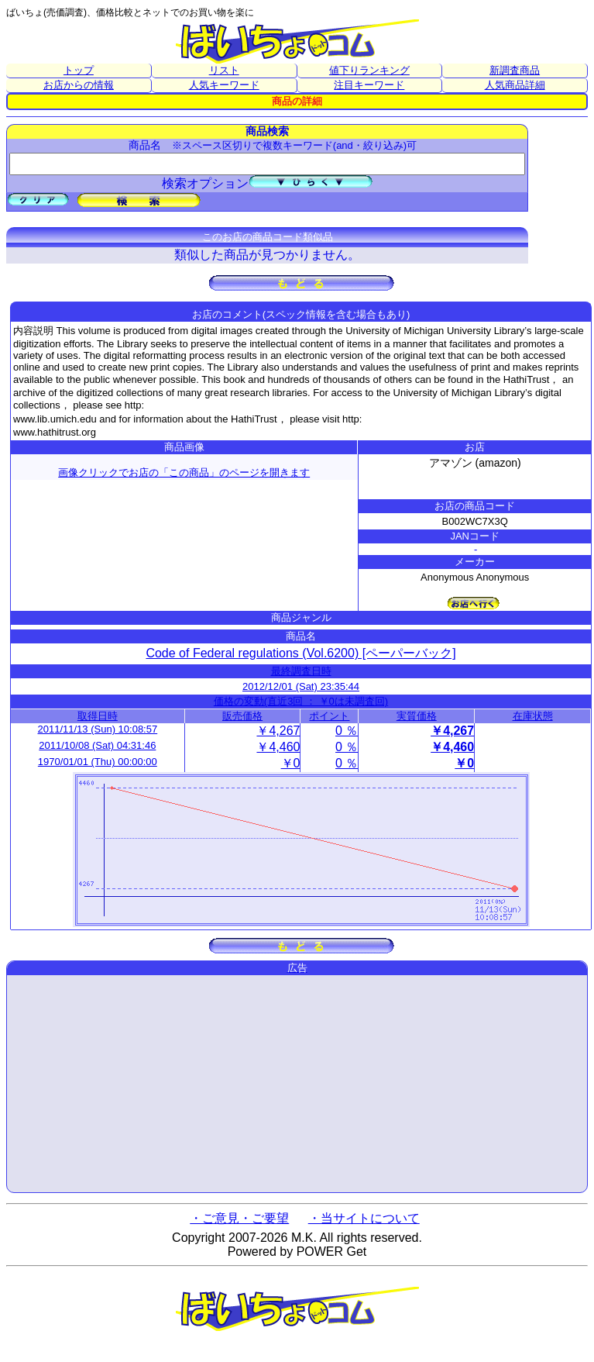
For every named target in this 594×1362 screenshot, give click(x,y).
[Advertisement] (297, 1083)
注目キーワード (369, 85)
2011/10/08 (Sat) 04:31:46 (97, 745)
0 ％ (346, 730)
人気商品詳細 (515, 85)
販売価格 (242, 716)
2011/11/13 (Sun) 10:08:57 (98, 729)
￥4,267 (278, 730)
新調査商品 (514, 70)
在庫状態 (533, 716)
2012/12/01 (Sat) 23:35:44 (300, 686)
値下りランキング (369, 70)
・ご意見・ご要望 (239, 1218)
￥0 (290, 763)
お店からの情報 (78, 85)
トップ (79, 70)
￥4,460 (278, 746)
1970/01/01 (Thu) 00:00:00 (97, 761)
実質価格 (417, 716)
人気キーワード (224, 85)
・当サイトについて (364, 1218)
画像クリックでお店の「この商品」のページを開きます (184, 472)
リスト (224, 70)
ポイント (329, 716)
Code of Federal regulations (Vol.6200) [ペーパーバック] (300, 653)
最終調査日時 (301, 671)
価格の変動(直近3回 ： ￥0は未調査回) (301, 701)
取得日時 (97, 716)
